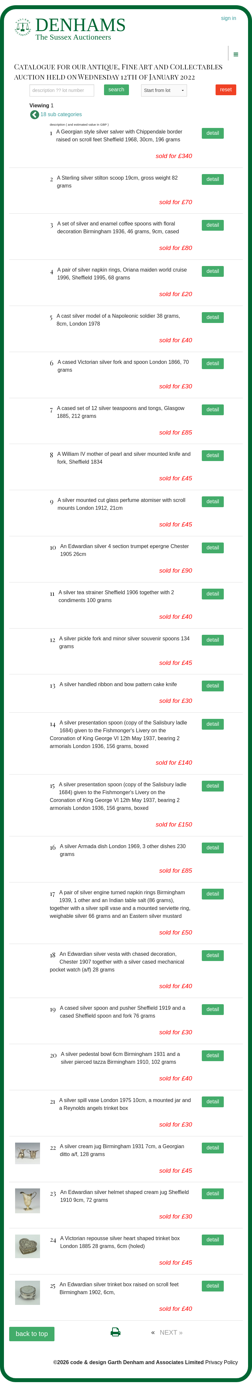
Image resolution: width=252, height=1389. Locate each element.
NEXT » (171, 1339)
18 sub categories (56, 114)
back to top (32, 1340)
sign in (228, 18)
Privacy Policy (221, 1369)
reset (226, 89)
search (116, 89)
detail (212, 133)
